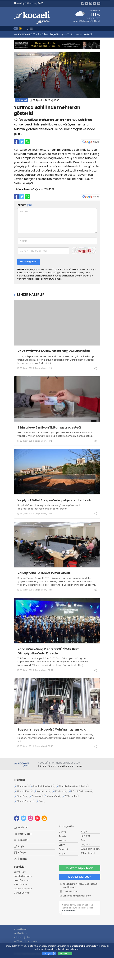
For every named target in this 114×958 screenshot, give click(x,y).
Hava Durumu (21, 880)
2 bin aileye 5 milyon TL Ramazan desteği (49, 427)
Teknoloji (85, 835)
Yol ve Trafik (20, 871)
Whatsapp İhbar (79, 868)
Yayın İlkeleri (20, 929)
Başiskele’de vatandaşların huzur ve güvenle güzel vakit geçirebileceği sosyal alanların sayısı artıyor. (48, 507)
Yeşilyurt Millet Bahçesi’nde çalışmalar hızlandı (54, 500)
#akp (40, 801)
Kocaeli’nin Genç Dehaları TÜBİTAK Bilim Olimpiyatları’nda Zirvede (48, 651)
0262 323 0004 (79, 877)
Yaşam (62, 853)
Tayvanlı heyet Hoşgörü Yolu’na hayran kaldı (52, 729)
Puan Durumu (21, 884)
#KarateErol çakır (24, 801)
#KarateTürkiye (23, 791)
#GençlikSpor (42, 791)
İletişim (20, 859)
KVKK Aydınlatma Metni (26, 941)
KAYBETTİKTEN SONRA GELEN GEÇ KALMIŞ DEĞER (53, 351)
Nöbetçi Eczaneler (23, 876)
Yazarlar (21, 840)
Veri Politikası (20, 933)
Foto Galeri (23, 833)
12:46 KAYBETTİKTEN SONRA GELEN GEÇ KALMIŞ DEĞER (62, 34)
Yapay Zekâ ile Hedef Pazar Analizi (44, 573)
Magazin (85, 844)
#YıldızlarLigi (70, 796)
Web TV (21, 827)
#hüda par (21, 786)
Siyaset (63, 840)
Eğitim (62, 844)
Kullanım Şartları (22, 937)
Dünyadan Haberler (91, 848)
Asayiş (62, 836)
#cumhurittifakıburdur (42, 786)
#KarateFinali (52, 796)
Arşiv (19, 846)
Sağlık (84, 831)
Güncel (21, 100)
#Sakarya (36, 796)
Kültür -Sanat (88, 853)
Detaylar (49, 953)
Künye (20, 852)
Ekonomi (63, 849)
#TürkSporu (59, 791)
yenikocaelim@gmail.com (77, 895)
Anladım (65, 953)
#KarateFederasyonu (80, 791)
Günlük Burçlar (21, 892)
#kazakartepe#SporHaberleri (72, 786)
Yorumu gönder (28, 261)
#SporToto (21, 796)
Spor (83, 840)
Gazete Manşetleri (23, 888)
